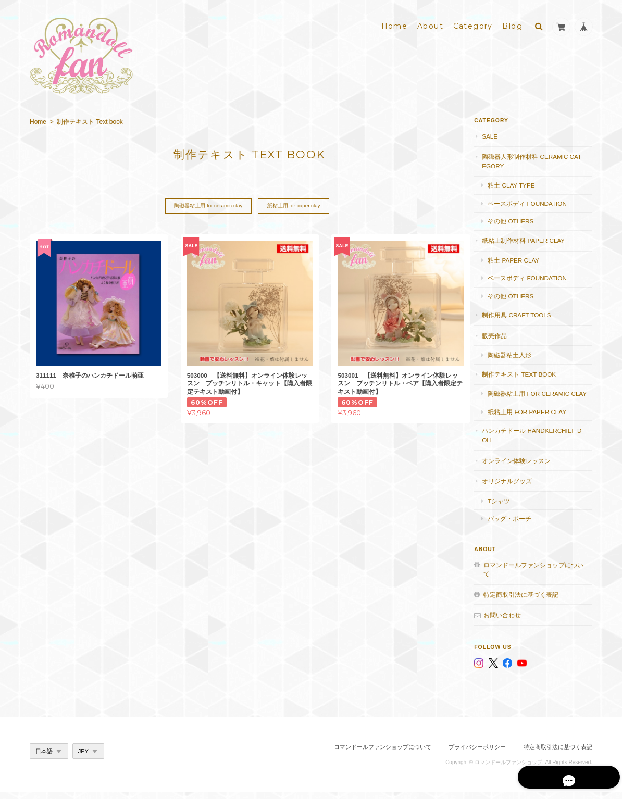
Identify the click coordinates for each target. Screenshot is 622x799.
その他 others (519, 219)
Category (473, 24)
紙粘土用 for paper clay (293, 204)
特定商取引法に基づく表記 (529, 601)
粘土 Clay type (519, 183)
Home (394, 24)
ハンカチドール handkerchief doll (537, 442)
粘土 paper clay (522, 257)
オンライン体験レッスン (525, 467)
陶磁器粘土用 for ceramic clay (206, 204)
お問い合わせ (511, 622)
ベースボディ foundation (536, 201)
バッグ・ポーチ (518, 525)
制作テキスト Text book (528, 371)
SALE (498, 133)
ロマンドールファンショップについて (536, 576)
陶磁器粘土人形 (518, 352)
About (430, 24)
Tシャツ (507, 507)
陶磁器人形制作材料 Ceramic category (537, 159)
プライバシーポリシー (477, 754)
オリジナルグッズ (516, 487)
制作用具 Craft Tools (525, 312)
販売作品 (503, 333)
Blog (512, 24)
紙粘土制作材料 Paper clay (532, 238)
